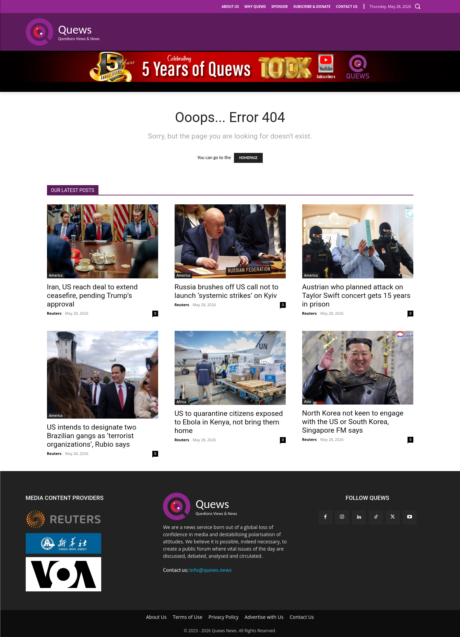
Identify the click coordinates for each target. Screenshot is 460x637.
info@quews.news (210, 570)
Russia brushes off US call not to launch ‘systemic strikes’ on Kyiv (227, 291)
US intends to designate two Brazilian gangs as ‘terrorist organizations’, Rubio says (92, 435)
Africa (181, 401)
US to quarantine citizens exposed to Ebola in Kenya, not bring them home (229, 422)
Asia (307, 401)
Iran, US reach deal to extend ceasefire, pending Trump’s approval (92, 295)
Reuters (54, 313)
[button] (417, 6)
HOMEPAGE (248, 158)
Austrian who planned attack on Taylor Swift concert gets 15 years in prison (356, 295)
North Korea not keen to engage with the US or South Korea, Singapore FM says (353, 421)
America (56, 275)
